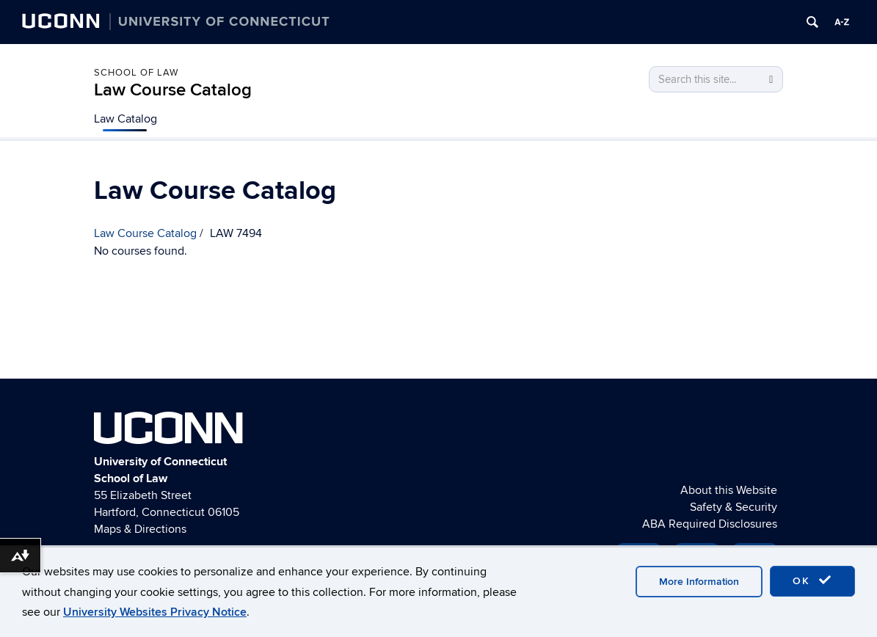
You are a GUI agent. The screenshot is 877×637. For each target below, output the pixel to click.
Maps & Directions (140, 529)
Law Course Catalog (173, 90)
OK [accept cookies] (812, 580)
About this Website (728, 490)
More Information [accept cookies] (699, 581)
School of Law (136, 73)
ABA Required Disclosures (709, 524)
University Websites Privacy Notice (155, 612)
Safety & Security (733, 507)
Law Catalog (125, 119)
